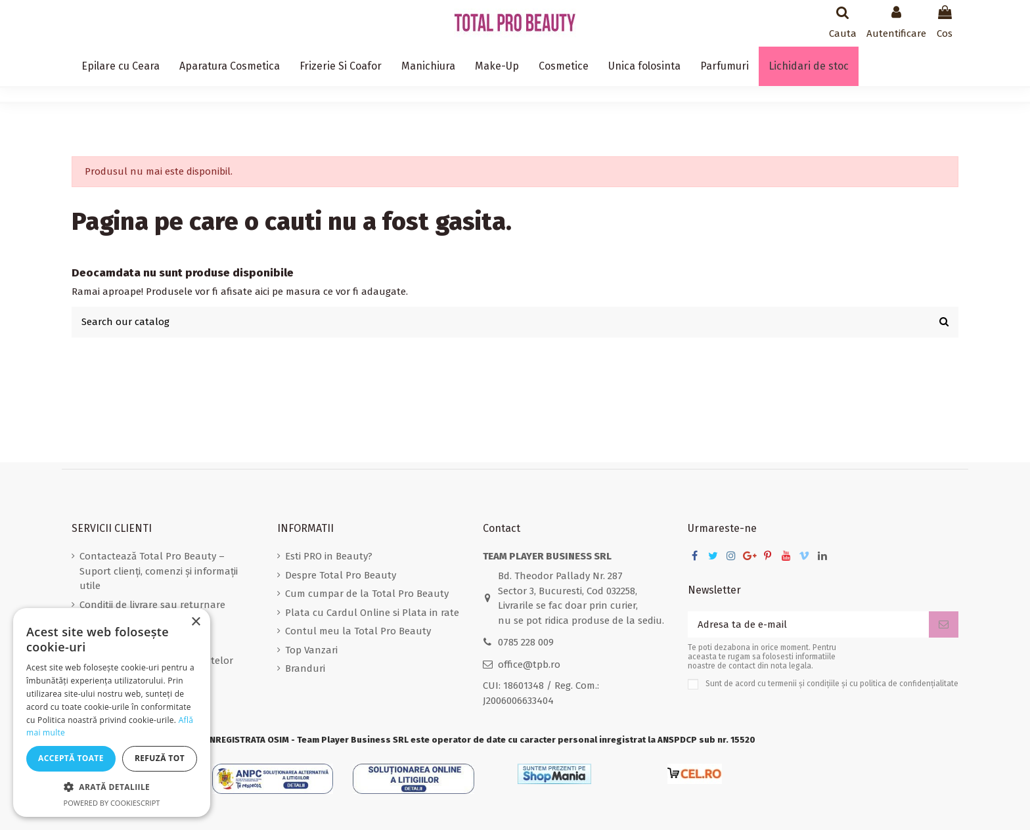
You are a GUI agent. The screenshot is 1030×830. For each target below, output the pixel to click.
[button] (111, 787)
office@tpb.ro (529, 664)
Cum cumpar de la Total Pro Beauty (367, 594)
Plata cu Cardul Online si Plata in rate (372, 613)
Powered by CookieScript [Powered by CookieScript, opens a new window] (112, 803)
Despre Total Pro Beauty (340, 575)
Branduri (305, 668)
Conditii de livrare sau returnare (152, 605)
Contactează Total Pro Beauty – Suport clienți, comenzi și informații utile (158, 571)
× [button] (195, 622)
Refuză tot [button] (160, 758)
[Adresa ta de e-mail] (808, 624)
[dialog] (111, 712)
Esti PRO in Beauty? (328, 556)
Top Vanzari (311, 650)
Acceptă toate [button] (71, 758)
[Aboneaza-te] (943, 624)
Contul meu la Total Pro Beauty (358, 631)
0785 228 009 (526, 642)
